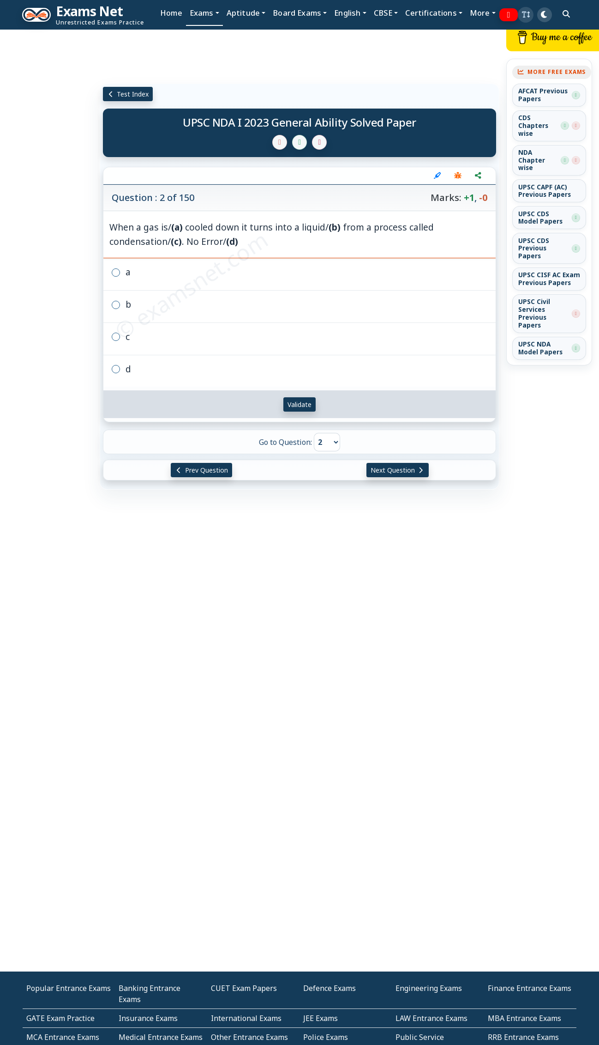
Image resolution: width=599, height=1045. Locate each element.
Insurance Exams (148, 1018)
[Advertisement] (50, 169)
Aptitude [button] (243, 12)
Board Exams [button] (297, 12)
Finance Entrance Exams (529, 988)
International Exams (246, 1018)
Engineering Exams (428, 988)
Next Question (398, 470)
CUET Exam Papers (244, 988)
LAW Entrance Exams (431, 1018)
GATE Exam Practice (60, 1018)
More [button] (480, 12)
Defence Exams (329, 988)
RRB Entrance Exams (523, 1037)
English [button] (347, 12)
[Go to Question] (327, 442)
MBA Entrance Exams (524, 1018)
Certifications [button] (430, 12)
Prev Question (201, 470)
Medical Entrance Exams (161, 1037)
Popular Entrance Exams (68, 988)
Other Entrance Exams (249, 1037)
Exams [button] (202, 12)
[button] (525, 15)
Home (171, 12)
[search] (566, 14)
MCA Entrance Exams (62, 1037)
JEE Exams (320, 1018)
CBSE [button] (383, 12)
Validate (299, 404)
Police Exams (325, 1037)
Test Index (128, 94)
